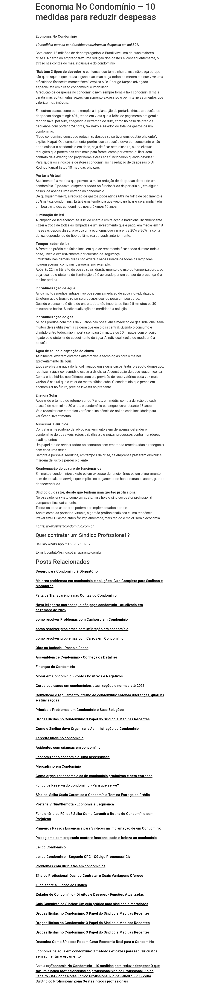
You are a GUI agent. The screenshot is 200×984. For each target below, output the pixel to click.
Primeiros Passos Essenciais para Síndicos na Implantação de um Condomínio (98, 828)
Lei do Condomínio (51, 847)
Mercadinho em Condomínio (58, 766)
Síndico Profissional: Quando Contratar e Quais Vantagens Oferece (89, 876)
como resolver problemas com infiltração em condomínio (82, 629)
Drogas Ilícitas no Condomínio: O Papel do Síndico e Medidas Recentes (93, 719)
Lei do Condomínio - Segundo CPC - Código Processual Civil (84, 857)
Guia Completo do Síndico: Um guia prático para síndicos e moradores (92, 904)
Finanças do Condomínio (55, 667)
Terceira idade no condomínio (60, 738)
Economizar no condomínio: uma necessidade (73, 757)
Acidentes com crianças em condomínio (68, 748)
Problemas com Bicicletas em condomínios (70, 866)
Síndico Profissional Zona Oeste (67, 981)
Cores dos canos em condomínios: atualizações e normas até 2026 (90, 686)
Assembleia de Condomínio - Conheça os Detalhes (77, 657)
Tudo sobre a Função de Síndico (61, 885)
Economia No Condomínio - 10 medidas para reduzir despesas (101, 966)
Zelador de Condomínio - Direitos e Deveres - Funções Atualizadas (90, 894)
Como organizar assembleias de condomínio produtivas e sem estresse (94, 776)
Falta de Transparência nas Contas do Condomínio (76, 595)
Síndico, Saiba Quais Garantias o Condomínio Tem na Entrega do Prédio (93, 795)
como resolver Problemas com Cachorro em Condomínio (82, 619)
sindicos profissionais (110, 981)
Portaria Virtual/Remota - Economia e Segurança (75, 804)
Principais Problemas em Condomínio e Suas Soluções (80, 710)
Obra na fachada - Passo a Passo (62, 648)
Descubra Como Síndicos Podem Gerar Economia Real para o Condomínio (95, 942)
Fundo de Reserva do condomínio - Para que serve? (77, 785)
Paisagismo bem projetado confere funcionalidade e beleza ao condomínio (96, 838)
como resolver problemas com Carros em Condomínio (80, 638)
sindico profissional (95, 971)
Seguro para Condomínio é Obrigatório (67, 571)
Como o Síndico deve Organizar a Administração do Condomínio (87, 729)
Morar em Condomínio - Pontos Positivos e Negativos (79, 676)
